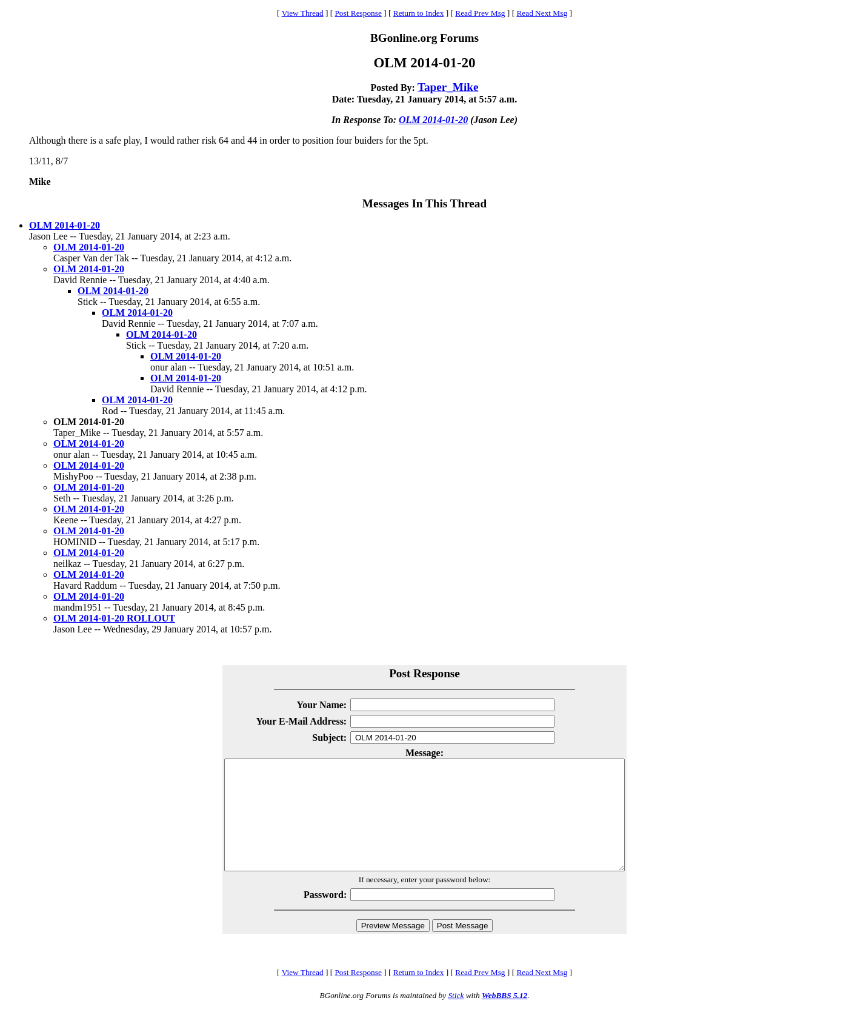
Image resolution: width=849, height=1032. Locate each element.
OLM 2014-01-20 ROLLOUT (114, 618)
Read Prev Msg (480, 13)
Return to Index (418, 13)
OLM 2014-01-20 (433, 120)
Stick (456, 1017)
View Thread (303, 13)
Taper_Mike (448, 87)
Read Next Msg (541, 13)
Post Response (358, 13)
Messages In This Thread (424, 203)
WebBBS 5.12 (504, 1017)
